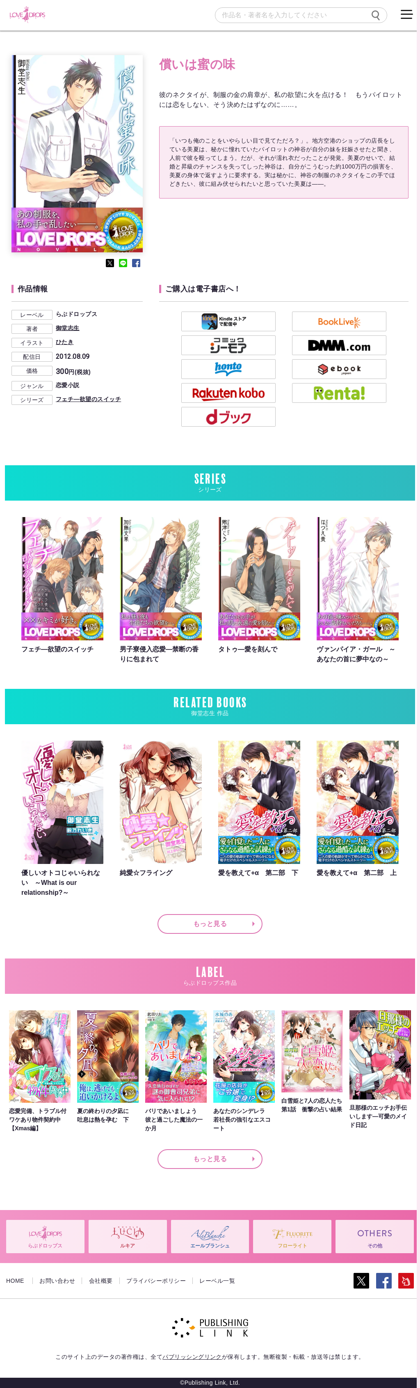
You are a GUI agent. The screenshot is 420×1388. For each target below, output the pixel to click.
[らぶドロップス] (27, 14)
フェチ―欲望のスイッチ (88, 399)
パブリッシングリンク (192, 1356)
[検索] (375, 15)
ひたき (64, 342)
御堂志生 (68, 328)
